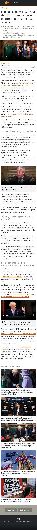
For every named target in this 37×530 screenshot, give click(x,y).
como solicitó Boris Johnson (12, 277)
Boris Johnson (25, 510)
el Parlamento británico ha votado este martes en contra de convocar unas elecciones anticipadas (18, 85)
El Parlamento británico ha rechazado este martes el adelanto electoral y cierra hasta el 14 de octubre (19, 28)
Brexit (21, 77)
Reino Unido (11, 510)
